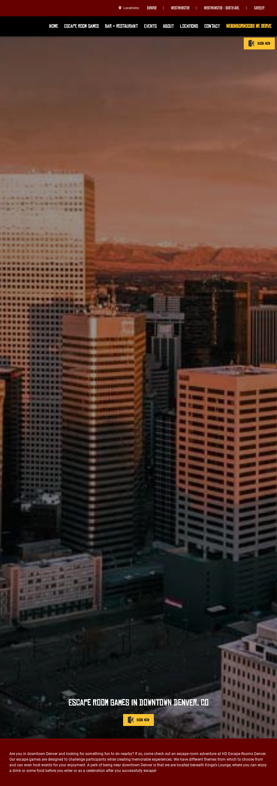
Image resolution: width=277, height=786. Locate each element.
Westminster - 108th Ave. (222, 8)
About (168, 26)
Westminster (180, 8)
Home (53, 26)
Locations (189, 26)
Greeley (259, 8)
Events (150, 26)
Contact (212, 26)
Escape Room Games (81, 26)
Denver (152, 8)
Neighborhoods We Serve (248, 26)
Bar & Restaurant (121, 26)
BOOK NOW (259, 43)
